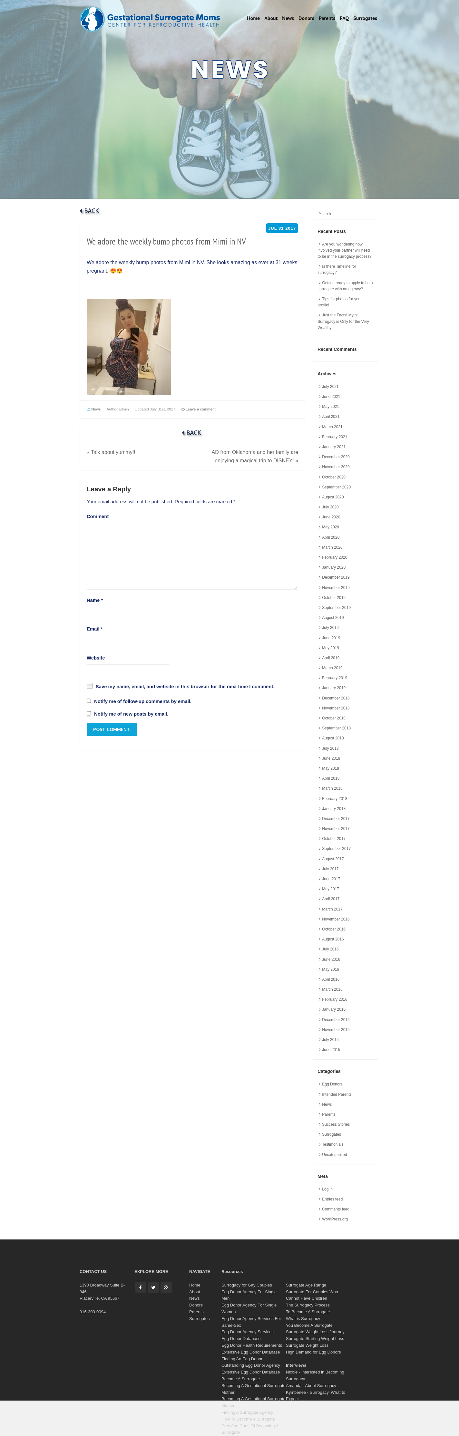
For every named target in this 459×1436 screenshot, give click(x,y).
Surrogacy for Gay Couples (246, 1285)
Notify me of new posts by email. (131, 714)
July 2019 (330, 627)
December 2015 (335, 1019)
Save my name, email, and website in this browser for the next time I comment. (185, 686)
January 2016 (334, 1009)
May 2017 (330, 889)
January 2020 (334, 567)
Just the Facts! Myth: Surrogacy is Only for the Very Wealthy (343, 321)
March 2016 (332, 989)
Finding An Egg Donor (241, 1358)
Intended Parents (336, 1094)
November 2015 (335, 1029)
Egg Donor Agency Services (247, 1331)
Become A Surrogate (240, 1378)
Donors (306, 18)
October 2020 (334, 477)
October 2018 (334, 718)
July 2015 (330, 1039)
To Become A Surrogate (308, 1311)
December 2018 (335, 698)
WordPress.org (335, 1219)
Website (96, 657)
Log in (327, 1189)
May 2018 (330, 768)
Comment (98, 516)
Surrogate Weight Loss (307, 1345)
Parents (327, 18)
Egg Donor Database (240, 1338)
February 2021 (334, 437)
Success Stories (336, 1124)
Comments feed (335, 1209)
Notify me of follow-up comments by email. (142, 701)
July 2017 (330, 869)
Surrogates (365, 18)
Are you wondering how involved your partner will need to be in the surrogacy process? (344, 250)
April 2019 (330, 658)
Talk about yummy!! (111, 452)
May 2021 (330, 406)
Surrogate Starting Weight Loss (315, 1338)
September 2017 (336, 848)
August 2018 (333, 738)
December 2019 (335, 577)
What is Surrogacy (303, 1318)
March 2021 (332, 427)
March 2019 (332, 668)
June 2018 (331, 758)
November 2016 (335, 919)
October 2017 (334, 838)
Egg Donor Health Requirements (251, 1345)
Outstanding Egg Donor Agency (250, 1365)
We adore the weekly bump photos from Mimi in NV (166, 241)
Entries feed (332, 1199)
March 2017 (332, 909)
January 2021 (334, 447)
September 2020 (336, 487)
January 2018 (334, 808)
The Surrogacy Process (308, 1305)
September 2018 (336, 728)
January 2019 (334, 688)
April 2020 (330, 537)
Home (253, 18)
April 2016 (330, 979)
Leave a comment (198, 409)
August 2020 (333, 497)
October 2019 (334, 597)
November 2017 (335, 828)
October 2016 (334, 929)
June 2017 (331, 879)
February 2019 (334, 678)
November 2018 (335, 708)
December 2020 (335, 457)
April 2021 (330, 416)
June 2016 (331, 959)
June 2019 (331, 638)
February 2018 (334, 798)
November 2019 (335, 587)
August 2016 (333, 939)
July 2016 (330, 949)
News (288, 18)
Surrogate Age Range (306, 1285)
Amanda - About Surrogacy (311, 1385)
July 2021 (330, 386)
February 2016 (334, 999)
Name (95, 600)
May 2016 (330, 969)
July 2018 (330, 748)
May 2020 (330, 527)
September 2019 (336, 607)
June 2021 (331, 396)
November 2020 (335, 467)
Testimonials (332, 1144)
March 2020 (332, 547)
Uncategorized (334, 1154)
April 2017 (330, 899)
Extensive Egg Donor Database (250, 1352)
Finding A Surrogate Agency (247, 1412)
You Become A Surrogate (309, 1325)
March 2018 (332, 788)
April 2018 (330, 778)
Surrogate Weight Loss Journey (315, 1331)
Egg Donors (332, 1084)
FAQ (344, 18)
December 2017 (335, 818)
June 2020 (331, 517)
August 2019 (333, 617)
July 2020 (330, 507)
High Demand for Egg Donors (313, 1352)
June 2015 (331, 1049)
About (271, 18)
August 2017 (333, 859)
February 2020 (334, 557)
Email (95, 628)
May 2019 (330, 648)
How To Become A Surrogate (248, 1419)
